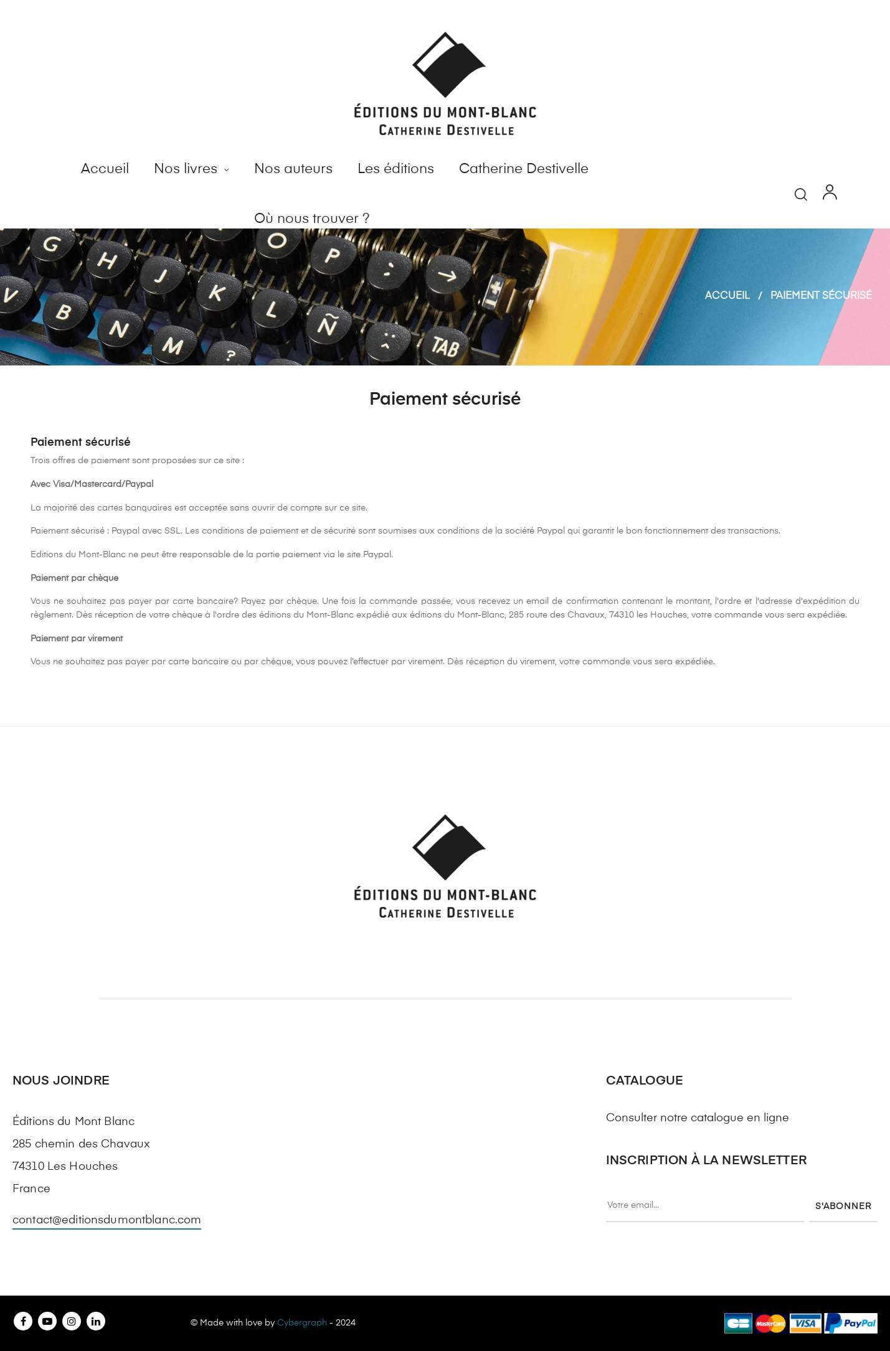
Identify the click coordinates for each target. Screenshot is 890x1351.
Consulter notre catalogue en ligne (697, 1118)
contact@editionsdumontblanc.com (106, 1220)
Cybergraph (302, 1323)
